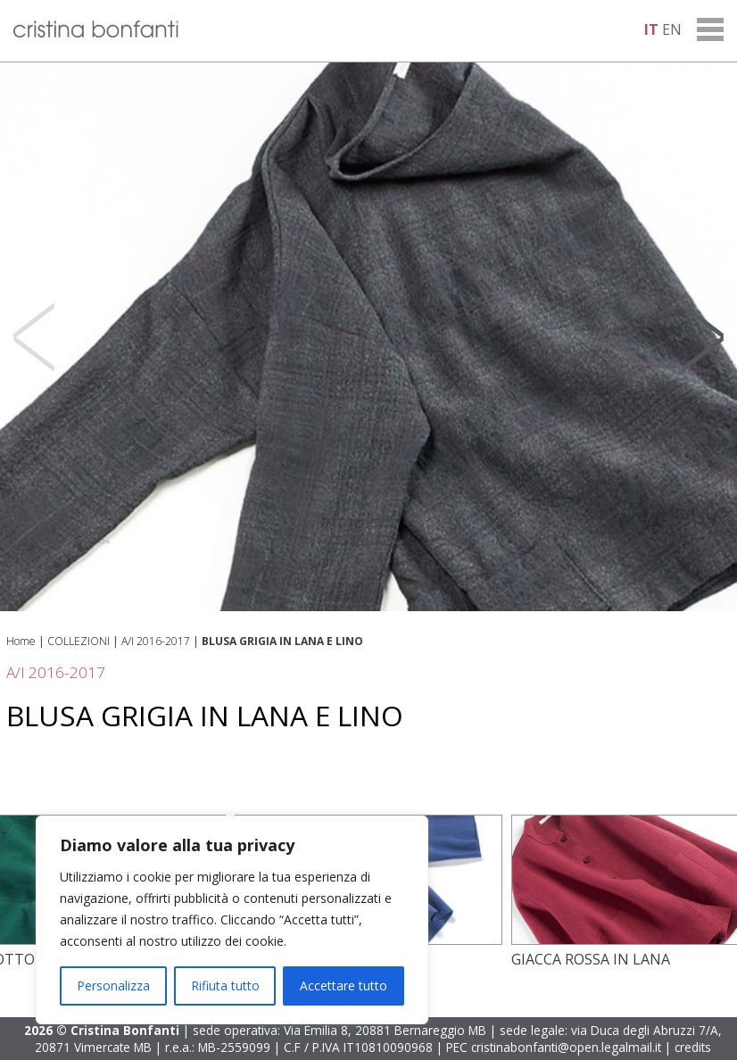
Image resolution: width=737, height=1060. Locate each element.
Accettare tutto (343, 985)
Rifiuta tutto (225, 985)
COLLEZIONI (78, 641)
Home (21, 641)
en (672, 29)
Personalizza (113, 985)
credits (693, 1047)
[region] (232, 920)
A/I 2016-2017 (155, 641)
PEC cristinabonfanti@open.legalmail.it (553, 1047)
